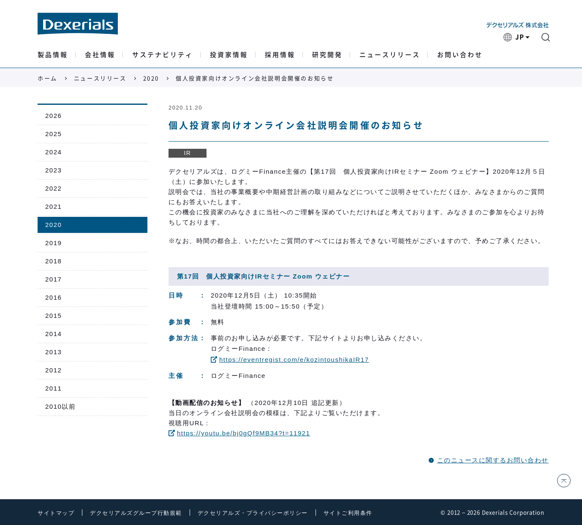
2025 (53, 133)
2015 (53, 315)
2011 (53, 388)
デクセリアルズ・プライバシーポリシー (253, 513)
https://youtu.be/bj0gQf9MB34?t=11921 (239, 433)
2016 (53, 297)
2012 (53, 370)
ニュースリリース (389, 55)
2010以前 (60, 406)
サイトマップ (56, 513)
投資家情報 (229, 55)
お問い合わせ (460, 55)
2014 (53, 333)
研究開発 (327, 55)
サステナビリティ (162, 55)
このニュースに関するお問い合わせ (493, 460)
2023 (53, 170)
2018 (53, 261)
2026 (53, 115)
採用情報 (280, 55)
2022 (53, 188)
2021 (53, 206)
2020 (151, 78)
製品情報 (53, 55)
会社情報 (100, 55)
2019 (53, 242)
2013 (53, 351)
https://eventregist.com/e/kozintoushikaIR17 (290, 359)
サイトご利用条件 (348, 513)
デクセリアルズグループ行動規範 (136, 513)
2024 (53, 152)
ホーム (47, 78)
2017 (53, 279)
